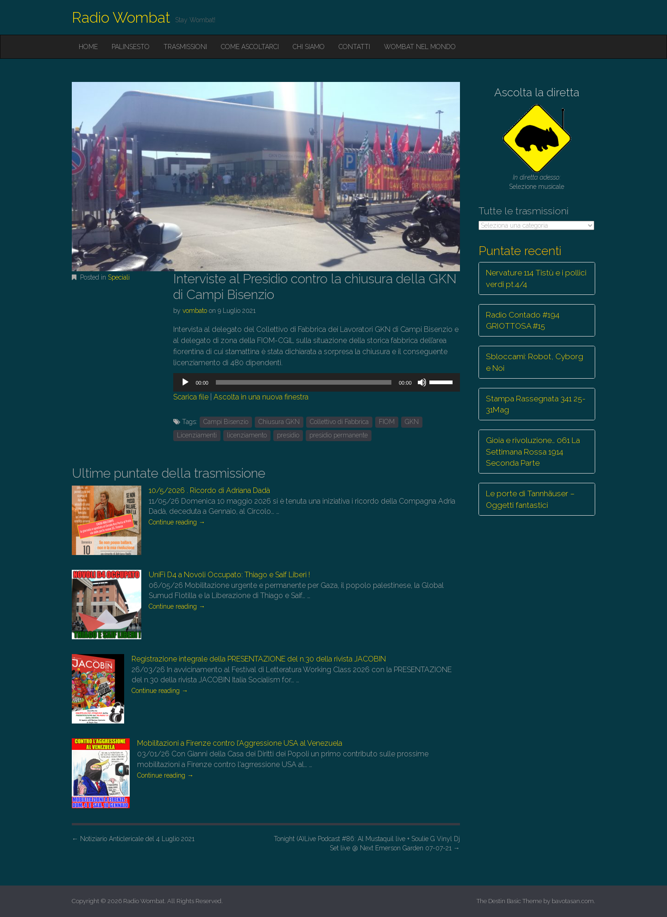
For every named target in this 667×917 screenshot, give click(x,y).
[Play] (185, 382)
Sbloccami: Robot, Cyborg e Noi (534, 362)
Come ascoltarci (250, 46)
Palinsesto (131, 46)
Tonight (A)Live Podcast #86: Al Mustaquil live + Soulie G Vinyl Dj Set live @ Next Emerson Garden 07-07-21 (367, 843)
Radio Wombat (121, 17)
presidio (288, 435)
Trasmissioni (185, 46)
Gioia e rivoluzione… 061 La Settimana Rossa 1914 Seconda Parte (533, 452)
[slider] (303, 382)
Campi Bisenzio (225, 421)
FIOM (387, 421)
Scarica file (190, 397)
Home (88, 46)
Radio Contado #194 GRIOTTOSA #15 (523, 320)
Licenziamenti (197, 435)
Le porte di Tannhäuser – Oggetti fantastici (530, 499)
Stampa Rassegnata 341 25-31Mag (535, 404)
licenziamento (247, 435)
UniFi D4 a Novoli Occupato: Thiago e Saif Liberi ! (229, 574)
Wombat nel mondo (420, 46)
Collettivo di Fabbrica (339, 421)
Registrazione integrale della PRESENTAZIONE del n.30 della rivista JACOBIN (259, 659)
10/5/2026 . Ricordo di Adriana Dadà (209, 490)
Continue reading (177, 522)
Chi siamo (309, 46)
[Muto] (422, 382)
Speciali (119, 277)
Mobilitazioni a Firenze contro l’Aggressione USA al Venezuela (239, 743)
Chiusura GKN (279, 421)
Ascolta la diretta (536, 92)
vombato (194, 310)
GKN (412, 421)
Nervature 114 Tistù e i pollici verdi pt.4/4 (536, 278)
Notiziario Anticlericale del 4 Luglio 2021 (133, 838)
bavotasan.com (573, 901)
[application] (316, 382)
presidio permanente (338, 435)
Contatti (354, 46)
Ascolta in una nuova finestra (261, 397)
